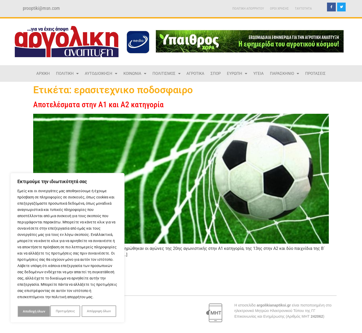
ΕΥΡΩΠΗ (237, 73)
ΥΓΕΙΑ (258, 73)
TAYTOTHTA (303, 8)
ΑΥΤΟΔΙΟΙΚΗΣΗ (101, 73)
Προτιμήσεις (32, 311)
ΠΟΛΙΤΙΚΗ (67, 73)
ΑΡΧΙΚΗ (43, 73)
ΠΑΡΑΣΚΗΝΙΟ (284, 73)
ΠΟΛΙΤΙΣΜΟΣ (166, 73)
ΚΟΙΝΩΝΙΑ (134, 73)
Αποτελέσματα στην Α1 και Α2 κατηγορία (98, 104)
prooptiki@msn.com (41, 8)
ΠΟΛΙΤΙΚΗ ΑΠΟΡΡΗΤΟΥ (248, 8)
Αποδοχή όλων (101, 311)
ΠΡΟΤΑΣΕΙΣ (315, 73)
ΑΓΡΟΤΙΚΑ (195, 73)
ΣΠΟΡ (216, 73)
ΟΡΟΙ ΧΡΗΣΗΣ (279, 8)
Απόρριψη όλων (65, 311)
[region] (67, 249)
